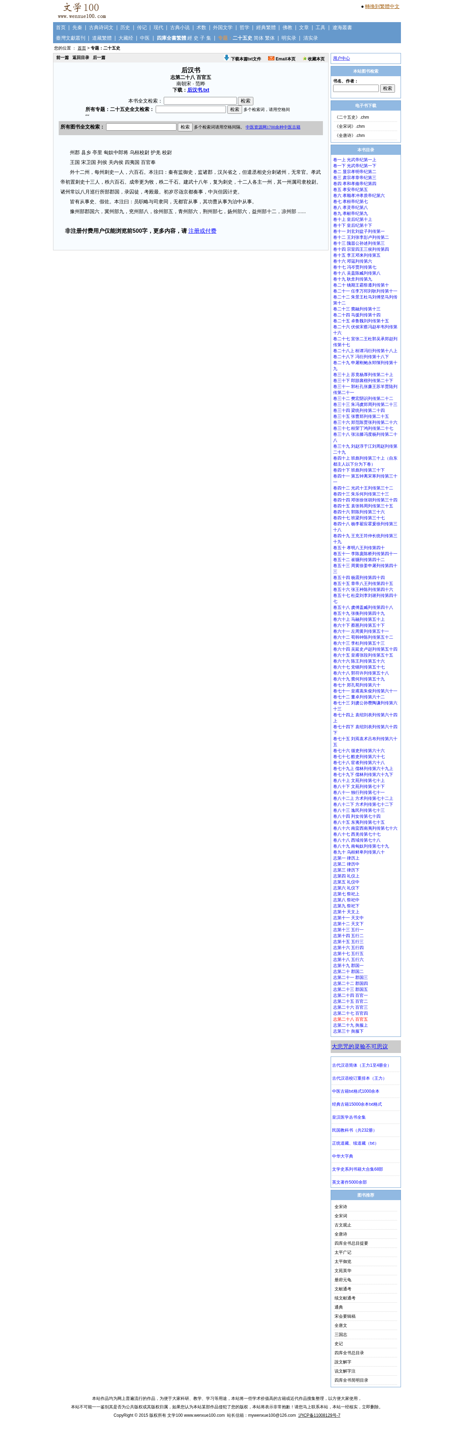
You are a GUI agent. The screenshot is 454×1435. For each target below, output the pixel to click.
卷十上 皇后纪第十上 (352, 219)
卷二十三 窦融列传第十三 (357, 309)
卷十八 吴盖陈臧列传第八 (357, 273)
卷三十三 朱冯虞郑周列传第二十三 (365, 404)
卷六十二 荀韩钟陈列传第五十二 (363, 637)
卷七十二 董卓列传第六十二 (359, 697)
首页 (61, 27)
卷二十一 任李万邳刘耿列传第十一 (365, 291)
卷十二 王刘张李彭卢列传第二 (361, 237)
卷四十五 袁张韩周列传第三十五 (363, 505)
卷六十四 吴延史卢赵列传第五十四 (365, 649)
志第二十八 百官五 (350, 1019)
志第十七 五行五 (348, 953)
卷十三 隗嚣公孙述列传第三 (359, 243)
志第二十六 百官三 (350, 1007)
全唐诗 (341, 1234)
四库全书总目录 (349, 1352)
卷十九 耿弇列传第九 (352, 279)
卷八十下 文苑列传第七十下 (359, 786)
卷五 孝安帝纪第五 (350, 189)
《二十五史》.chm (352, 117)
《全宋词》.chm (350, 126)
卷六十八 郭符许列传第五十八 (361, 673)
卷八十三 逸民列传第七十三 (359, 810)
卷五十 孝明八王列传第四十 (359, 547)
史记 (339, 1343)
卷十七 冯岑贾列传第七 (354, 267)
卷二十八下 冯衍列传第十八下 (361, 356)
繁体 (270, 38)
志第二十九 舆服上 (350, 1025)
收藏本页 (314, 59)
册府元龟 (343, 1279)
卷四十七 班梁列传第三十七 (359, 517)
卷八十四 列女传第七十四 (357, 816)
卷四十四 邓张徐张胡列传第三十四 (365, 500)
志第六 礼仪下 (346, 888)
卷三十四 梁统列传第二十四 (359, 410)
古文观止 (343, 1225)
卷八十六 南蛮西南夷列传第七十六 (365, 828)
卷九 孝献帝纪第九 (350, 213)
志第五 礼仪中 (346, 882)
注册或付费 (202, 231)
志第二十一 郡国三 (350, 977)
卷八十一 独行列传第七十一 (359, 792)
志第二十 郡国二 (348, 971)
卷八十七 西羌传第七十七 (357, 834)
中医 (145, 38)
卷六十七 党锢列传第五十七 (359, 667)
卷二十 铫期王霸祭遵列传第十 (361, 285)
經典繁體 (266, 27)
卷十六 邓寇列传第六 (352, 261)
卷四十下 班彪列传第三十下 (359, 470)
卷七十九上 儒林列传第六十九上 (363, 768)
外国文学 (223, 27)
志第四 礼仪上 (346, 876)
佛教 (287, 27)
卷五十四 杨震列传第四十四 (359, 577)
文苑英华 (343, 1270)
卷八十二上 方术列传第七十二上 (363, 798)
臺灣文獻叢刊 (70, 38)
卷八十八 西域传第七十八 (357, 840)
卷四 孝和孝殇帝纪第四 (354, 183)
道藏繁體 (102, 38)
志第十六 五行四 (348, 947)
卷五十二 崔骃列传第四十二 (359, 559)
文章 (304, 27)
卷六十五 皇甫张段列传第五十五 (363, 655)
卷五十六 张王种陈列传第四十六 (363, 589)
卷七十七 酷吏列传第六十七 (359, 756)
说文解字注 (345, 1371)
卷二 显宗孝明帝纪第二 (354, 171)
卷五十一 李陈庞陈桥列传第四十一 (365, 553)
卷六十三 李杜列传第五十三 (359, 643)
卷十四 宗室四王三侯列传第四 (361, 249)
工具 (320, 27)
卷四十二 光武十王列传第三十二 (363, 488)
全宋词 (341, 1215)
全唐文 (341, 1325)
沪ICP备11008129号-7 (319, 1415)
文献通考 (343, 1288)
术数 (201, 27)
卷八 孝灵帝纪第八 (350, 207)
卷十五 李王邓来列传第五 (357, 255)
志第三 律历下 (346, 870)
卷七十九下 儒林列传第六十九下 (363, 774)
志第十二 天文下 (348, 923)
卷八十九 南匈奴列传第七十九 (361, 846)
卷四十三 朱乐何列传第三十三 (361, 494)
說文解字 (343, 1362)
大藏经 (125, 38)
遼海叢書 (342, 27)
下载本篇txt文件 (242, 59)
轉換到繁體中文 (382, 6)
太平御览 (343, 1261)
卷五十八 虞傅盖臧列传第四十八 (363, 607)
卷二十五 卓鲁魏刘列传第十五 (361, 320)
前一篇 (62, 57)
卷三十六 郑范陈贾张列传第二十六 (365, 422)
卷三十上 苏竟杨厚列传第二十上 (363, 374)
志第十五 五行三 (348, 941)
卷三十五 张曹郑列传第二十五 (361, 416)
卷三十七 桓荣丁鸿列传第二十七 (363, 428)
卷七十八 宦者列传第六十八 (359, 762)
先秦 (77, 27)
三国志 (341, 1334)
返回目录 (80, 57)
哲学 (244, 27)
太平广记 (343, 1252)
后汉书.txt (198, 90)
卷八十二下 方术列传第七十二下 (363, 804)
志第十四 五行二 (348, 935)
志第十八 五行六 (348, 959)
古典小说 (180, 27)
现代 (158, 27)
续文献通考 (345, 1298)
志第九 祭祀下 (346, 905)
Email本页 (281, 59)
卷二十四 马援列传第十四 (357, 314)
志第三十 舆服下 (348, 1031)
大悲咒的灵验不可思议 (360, 1046)
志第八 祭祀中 (346, 899)
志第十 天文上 (346, 911)
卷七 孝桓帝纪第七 (350, 201)
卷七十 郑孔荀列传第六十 (357, 685)
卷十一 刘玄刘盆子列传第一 (359, 231)
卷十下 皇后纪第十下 (352, 225)
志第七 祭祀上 (346, 893)
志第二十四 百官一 (350, 995)
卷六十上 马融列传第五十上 (359, 619)
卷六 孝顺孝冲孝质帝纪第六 (359, 195)
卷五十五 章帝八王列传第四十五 (363, 583)
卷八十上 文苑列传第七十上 (359, 780)
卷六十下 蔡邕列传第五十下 (359, 625)
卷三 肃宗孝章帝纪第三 (354, 177)
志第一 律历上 (346, 858)
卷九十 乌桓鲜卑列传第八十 (359, 852)
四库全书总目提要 (351, 1243)
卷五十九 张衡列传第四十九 (359, 613)
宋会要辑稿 (345, 1316)
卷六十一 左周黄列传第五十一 (361, 631)
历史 (125, 27)
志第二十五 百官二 (350, 1001)
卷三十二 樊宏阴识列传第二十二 (363, 398)
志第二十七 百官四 (350, 1013)
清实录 (310, 38)
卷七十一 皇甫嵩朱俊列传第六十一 (365, 691)
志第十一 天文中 (348, 917)
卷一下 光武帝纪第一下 (354, 165)
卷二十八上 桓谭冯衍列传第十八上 (365, 350)
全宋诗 (341, 1206)
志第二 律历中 (346, 864)
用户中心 (341, 58)
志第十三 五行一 (348, 929)
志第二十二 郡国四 (350, 983)
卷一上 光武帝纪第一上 (354, 159)
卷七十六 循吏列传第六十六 (359, 750)
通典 (339, 1307)
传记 (142, 27)
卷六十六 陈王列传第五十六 (359, 661)
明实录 (288, 38)
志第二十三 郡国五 (350, 989)
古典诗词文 (101, 27)
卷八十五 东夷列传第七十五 (359, 822)
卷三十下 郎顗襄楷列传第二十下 (363, 380)
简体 (259, 38)
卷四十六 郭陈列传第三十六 (359, 511)
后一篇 (99, 57)
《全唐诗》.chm (350, 135)
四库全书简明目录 (351, 1380)
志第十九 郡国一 (348, 965)
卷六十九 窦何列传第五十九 (359, 679)
